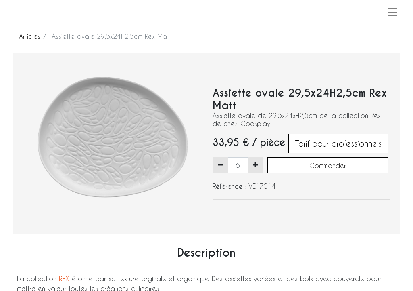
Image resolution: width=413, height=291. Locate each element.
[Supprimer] (220, 165)
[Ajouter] (255, 165)
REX (65, 279)
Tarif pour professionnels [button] (338, 143)
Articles (29, 36)
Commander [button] (327, 165)
